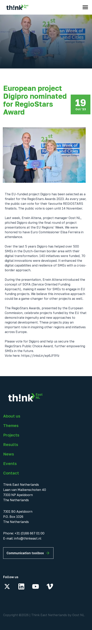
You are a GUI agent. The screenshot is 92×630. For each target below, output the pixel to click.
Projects (11, 435)
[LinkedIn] (21, 586)
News (8, 454)
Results (10, 444)
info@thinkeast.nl (27, 538)
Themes (11, 425)
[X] (7, 586)
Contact (11, 473)
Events (10, 463)
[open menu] (85, 7)
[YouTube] (35, 586)
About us (11, 416)
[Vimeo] (50, 586)
